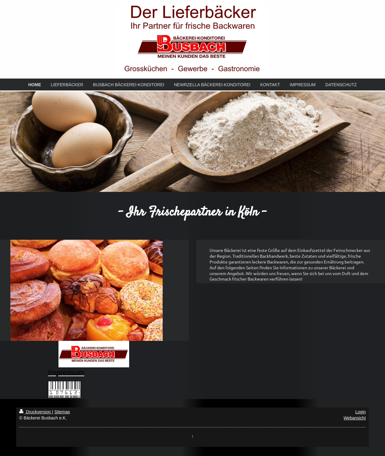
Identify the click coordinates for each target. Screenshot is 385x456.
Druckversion (35, 411)
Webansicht (355, 417)
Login (360, 411)
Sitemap (62, 411)
